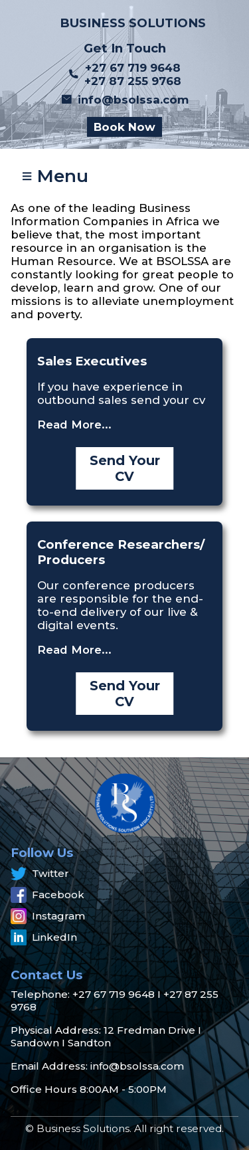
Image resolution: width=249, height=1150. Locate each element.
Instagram (48, 916)
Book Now (124, 127)
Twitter (40, 874)
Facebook (47, 895)
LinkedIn (44, 937)
